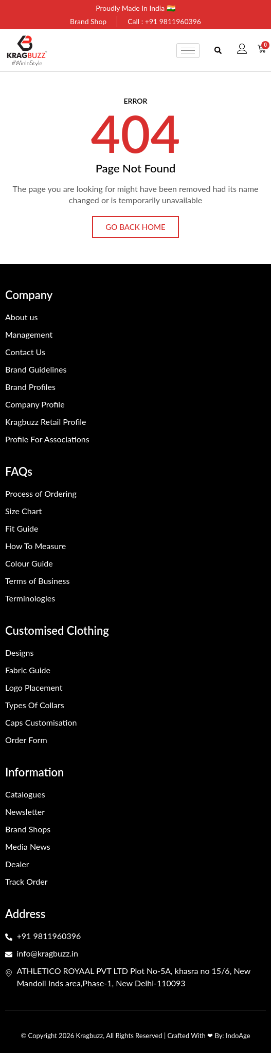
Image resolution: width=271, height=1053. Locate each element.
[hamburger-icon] (188, 50)
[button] (218, 50)
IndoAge (238, 1035)
